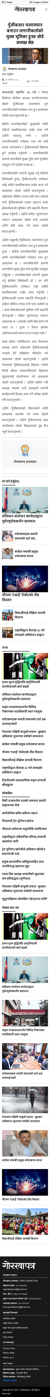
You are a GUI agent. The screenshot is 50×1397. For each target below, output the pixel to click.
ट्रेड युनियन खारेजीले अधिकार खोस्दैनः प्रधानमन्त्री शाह (23, 852)
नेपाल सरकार (8, 1337)
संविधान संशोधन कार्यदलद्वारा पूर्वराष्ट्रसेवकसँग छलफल (22, 518)
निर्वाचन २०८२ (8, 1358)
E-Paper (7, 2)
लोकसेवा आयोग (9, 1318)
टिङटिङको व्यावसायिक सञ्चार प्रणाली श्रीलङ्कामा (24, 783)
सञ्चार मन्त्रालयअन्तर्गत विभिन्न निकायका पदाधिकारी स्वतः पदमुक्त (22, 709)
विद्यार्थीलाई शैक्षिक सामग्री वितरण (30, 615)
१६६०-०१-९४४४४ (20, 1294)
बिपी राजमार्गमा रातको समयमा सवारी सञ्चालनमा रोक (24, 803)
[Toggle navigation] (46, 9)
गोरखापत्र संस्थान (10, 1380)
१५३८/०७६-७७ (35, 1299)
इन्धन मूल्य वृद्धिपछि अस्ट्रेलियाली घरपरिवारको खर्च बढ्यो (21, 684)
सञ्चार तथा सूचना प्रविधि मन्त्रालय (15, 1328)
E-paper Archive (39, 2)
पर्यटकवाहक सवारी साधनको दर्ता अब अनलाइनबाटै (26, 538)
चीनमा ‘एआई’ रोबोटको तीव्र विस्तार (20, 597)
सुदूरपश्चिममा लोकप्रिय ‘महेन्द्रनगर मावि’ (24, 899)
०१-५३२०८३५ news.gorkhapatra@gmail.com (16, 1305)
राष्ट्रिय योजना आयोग (10, 1323)
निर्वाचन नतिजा (8, 1353)
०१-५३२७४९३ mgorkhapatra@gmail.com (15, 1287)
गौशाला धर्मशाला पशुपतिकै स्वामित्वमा (24, 829)
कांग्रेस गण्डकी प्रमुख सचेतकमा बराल (26, 554)
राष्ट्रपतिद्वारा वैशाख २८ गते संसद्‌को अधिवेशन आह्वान (30, 633)
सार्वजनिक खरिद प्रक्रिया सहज (19, 813)
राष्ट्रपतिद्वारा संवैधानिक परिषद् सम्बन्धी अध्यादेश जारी (24, 839)
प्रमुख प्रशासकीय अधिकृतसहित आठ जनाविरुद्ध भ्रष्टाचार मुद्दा (23, 864)
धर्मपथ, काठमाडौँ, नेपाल (29, 1281)
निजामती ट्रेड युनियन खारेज (17, 821)
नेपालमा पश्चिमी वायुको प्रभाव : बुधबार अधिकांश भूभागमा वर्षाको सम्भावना (24, 734)
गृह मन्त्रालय (7, 1332)
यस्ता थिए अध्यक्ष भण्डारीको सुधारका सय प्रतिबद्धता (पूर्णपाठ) (23, 876)
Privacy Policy (9, 1348)
